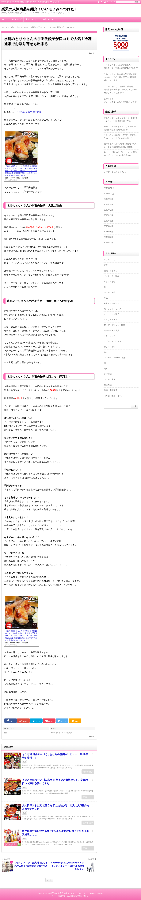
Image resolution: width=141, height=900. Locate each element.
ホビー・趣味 (109, 347)
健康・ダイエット (111, 271)
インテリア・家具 (111, 276)
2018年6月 (108, 215)
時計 (106, 352)
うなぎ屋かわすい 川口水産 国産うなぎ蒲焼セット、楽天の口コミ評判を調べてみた (55, 781)
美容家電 (108, 374)
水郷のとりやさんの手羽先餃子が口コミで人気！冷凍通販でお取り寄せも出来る (48, 41)
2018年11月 (109, 194)
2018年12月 (109, 188)
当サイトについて (32, 19)
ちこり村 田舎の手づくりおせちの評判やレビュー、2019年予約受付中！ (55, 756)
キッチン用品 (109, 292)
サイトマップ (16, 19)
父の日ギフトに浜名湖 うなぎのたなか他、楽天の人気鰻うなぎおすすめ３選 (56, 807)
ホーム (4, 19)
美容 (106, 368)
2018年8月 (108, 204)
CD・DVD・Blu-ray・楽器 (115, 358)
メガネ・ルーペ (110, 319)
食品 (92, 53)
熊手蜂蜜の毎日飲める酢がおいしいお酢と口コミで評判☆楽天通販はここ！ (55, 833)
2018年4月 (108, 226)
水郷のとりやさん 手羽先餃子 (61, 733)
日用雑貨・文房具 (111, 330)
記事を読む (88, 771)
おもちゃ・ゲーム (111, 303)
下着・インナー (110, 336)
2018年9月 (108, 199)
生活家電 (108, 385)
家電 (106, 265)
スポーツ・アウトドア (113, 341)
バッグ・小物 (109, 282)
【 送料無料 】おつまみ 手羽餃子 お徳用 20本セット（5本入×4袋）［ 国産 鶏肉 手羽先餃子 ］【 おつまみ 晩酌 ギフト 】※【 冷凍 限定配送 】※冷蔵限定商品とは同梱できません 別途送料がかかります (21, 170)
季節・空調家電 (110, 390)
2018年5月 (108, 221)
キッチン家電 (109, 379)
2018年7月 (108, 210)
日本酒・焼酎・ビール (113, 396)
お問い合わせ (48, 19)
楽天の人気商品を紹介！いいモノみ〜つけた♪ (38, 9)
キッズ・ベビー (110, 260)
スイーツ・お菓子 (111, 314)
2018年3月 (108, 231)
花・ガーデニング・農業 (114, 325)
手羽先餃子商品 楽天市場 (29, 112)
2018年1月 (108, 242)
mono (92, 737)
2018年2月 (108, 237)
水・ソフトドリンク (112, 309)
